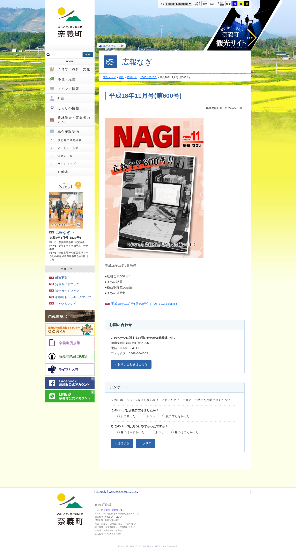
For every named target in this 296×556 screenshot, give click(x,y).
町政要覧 (58, 277)
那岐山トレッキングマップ (70, 297)
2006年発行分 (148, 77)
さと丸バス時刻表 (69, 140)
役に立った (126, 416)
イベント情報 (68, 89)
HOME (70, 61)
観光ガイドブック (64, 290)
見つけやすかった (131, 432)
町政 (61, 98)
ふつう (149, 416)
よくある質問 (103, 510)
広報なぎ (59, 233)
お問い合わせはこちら (132, 364)
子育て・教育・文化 (74, 69)
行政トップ (109, 77)
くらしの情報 (68, 108)
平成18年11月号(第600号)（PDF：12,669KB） (145, 303)
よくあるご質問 (68, 147)
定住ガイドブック (64, 284)
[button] (111, 45)
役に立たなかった (176, 416)
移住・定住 (67, 79)
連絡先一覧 (65, 155)
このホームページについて (123, 491)
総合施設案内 (68, 131)
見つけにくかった (185, 432)
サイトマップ (66, 163)
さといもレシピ (62, 303)
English (63, 171)
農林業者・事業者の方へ (74, 119)
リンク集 (101, 491)
